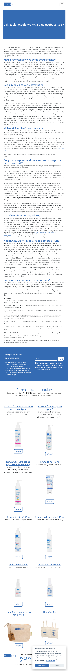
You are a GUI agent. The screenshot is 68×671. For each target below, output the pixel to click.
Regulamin (46, 367)
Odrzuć (57, 665)
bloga (36, 233)
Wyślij (61, 359)
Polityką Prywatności (57, 365)
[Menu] (62, 4)
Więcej (18, 451)
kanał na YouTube (44, 233)
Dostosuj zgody (50, 661)
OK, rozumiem (41, 665)
